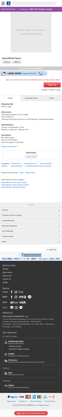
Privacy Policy (50, 401)
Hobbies (4, 166)
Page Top (52, 250)
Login (58, 90)
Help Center (7, 276)
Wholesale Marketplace (16, 342)
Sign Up (52, 85)
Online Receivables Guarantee (18, 386)
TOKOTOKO (31, 153)
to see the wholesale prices (31, 413)
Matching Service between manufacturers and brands (26, 361)
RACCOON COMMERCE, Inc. (15, 316)
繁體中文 (17, 62)
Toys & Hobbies (46, 164)
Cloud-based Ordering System (18, 355)
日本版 (5, 282)
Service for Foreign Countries (19, 349)
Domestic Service (15, 346)
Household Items (30, 164)
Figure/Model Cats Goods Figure (13, 187)
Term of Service (36, 401)
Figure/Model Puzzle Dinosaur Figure (15, 185)
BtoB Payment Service (15, 374)
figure (22, 173)
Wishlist (5, 269)
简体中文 (7, 62)
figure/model (30, 173)
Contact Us (7, 279)
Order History (8, 272)
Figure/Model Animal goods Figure (14, 182)
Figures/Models (17, 166)
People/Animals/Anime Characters (38, 166)
